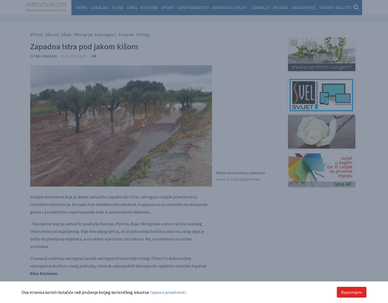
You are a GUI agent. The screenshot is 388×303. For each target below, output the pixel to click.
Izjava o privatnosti (168, 292)
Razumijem (351, 292)
